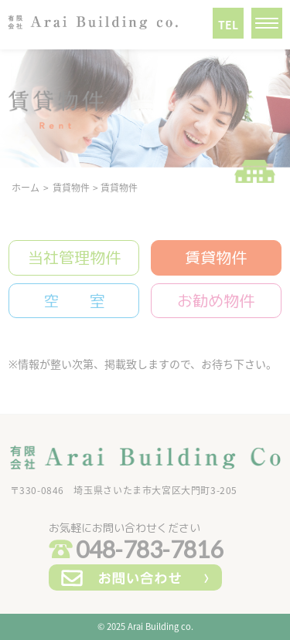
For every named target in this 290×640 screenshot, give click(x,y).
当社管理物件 (74, 257)
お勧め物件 (215, 300)
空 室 (74, 300)
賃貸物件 (216, 257)
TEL (228, 24)
